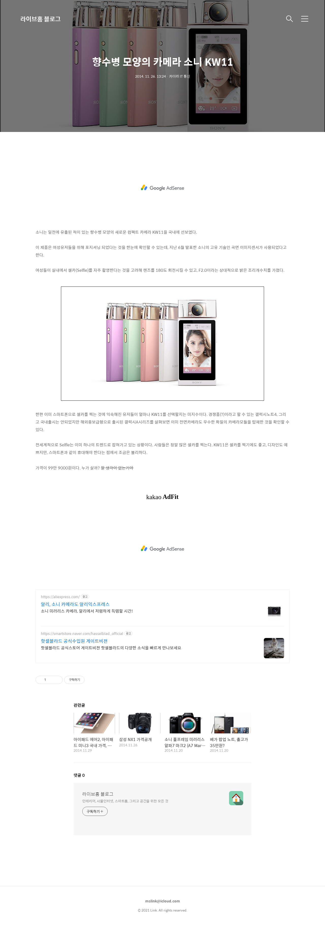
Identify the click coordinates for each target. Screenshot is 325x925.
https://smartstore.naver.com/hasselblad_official (82, 633)
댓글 (79, 775)
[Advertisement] (162, 187)
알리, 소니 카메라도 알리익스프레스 (75, 604)
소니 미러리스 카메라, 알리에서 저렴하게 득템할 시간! (87, 611)
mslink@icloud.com (162, 901)
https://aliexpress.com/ (60, 597)
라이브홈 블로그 (40, 19)
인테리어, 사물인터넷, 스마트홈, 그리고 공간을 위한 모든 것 (125, 800)
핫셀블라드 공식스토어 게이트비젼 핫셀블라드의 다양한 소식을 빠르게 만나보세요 (111, 648)
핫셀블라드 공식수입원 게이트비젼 (74, 641)
